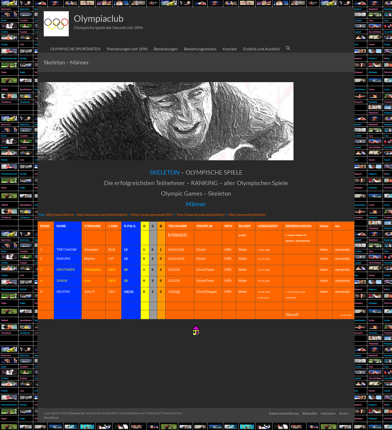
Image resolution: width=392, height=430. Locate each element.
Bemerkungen (166, 48)
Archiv (344, 413)
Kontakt (230, 48)
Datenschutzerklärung (283, 413)
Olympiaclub (99, 18)
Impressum (328, 413)
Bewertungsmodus (200, 48)
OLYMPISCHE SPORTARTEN (75, 48)
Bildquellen (309, 413)
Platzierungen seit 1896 (127, 48)
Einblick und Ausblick (261, 48)
